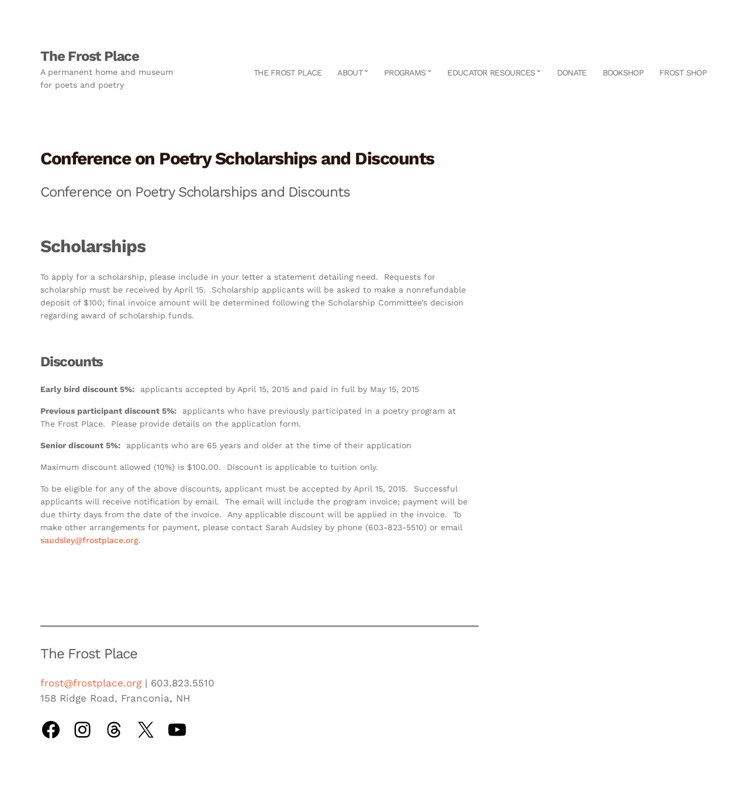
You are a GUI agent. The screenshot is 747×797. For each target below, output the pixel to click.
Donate (572, 72)
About (349, 72)
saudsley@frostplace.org (89, 540)
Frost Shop (683, 72)
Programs (405, 72)
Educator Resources (491, 72)
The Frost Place (89, 56)
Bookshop (623, 72)
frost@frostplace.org (90, 683)
